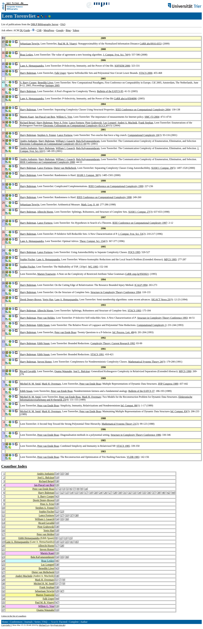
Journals (28, 621)
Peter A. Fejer (61, 122)
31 (125, 492)
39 (57, 485)
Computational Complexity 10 (143, 135)
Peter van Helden (46, 317)
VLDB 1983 (133, 457)
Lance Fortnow (76, 122)
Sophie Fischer (27, 259)
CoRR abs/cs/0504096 (125, 98)
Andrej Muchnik (23, 576)
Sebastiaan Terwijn (29, 43)
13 (67, 492)
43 (57, 496)
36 (67, 473)
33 (134, 492)
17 (86, 492)
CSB (39, 30)
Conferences (16, 621)
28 (115, 492)
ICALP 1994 (140, 285)
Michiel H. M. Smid (30, 383)
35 (62, 473)
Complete (74, 621)
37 (154, 492)
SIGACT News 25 (160, 299)
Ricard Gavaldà (28, 371)
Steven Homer (44, 361)
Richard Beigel (27, 122)
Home (5, 621)
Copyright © (6, 625)
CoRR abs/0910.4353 (150, 43)
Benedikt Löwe (45, 82)
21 (3, 549)
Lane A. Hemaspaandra (32, 65)
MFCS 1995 (170, 259)
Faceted (63, 621)
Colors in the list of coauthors (13, 616)
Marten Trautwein (46, 274)
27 (110, 492)
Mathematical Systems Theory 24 (145, 361)
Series (37, 621)
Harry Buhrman (28, 73)
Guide (27, 30)
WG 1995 (93, 266)
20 (96, 492)
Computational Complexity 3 (151, 325)
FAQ (62, 24)
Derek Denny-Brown (30, 299)
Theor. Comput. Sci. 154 (92, 241)
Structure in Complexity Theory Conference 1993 (162, 317)
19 (91, 492)
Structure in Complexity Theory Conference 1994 (116, 292)
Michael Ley (44, 625)
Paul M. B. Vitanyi (67, 43)
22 (57, 511)
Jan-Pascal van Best (45, 116)
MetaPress (49, 30)
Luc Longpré (109, 122)
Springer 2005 (52, 85)
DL (21, 30)
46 (57, 560)
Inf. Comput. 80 (129, 405)
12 (62, 492)
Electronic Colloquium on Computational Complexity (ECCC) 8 (52, 143)
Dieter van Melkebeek (65, 168)
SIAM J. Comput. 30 (87, 175)
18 (57, 500)
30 (120, 492)
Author (83, 621)
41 (71, 541)
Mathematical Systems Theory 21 (119, 423)
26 (105, 492)
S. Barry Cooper (28, 82)
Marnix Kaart (27, 116)
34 (57, 473)
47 (62, 591)
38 (57, 481)
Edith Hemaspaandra (29, 538)
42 (168, 492)
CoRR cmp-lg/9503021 (137, 274)
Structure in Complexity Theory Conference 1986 (136, 435)
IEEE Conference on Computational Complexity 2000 (47, 162)
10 (57, 477)
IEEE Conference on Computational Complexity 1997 (139, 222)
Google (60, 30)
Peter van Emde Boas (65, 332)
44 (173, 492)
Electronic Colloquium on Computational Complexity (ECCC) (75, 125)
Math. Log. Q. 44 (90, 204)
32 (129, 492)
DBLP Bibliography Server (44, 24)
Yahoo (76, 30)
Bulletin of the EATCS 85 (110, 91)
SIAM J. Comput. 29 (161, 168)
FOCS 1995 (134, 252)
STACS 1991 (97, 354)
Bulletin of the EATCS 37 (141, 391)
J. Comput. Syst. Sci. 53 (130, 234)
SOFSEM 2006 (122, 65)
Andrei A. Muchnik (127, 122)
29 (3, 579)
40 (163, 492)
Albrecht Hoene (45, 211)
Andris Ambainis (28, 141)
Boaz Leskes (26, 54)
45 (76, 541)
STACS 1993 (134, 310)
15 (76, 492)
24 (100, 492)
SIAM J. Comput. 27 (138, 211)
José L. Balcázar (81, 371)
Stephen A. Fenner (46, 135)
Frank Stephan (145, 122)
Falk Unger (60, 73)
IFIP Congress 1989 (168, 383)
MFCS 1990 (185, 371)
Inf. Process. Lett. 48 (122, 332)
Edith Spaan (43, 325)
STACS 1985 (123, 446)
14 (85, 488)
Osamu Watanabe (63, 371)
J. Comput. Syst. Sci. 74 (115, 54)
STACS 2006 (145, 73)
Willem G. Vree (64, 116)
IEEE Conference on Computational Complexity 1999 (115, 186)
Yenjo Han (47, 299)
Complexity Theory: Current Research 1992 (112, 343)
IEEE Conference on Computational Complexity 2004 (143, 109)
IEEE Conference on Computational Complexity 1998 (104, 197)
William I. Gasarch (65, 141)
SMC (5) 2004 (152, 116)
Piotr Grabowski (93, 122)
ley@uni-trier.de (58, 625)
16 (81, 492)
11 (57, 492)
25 (67, 541)
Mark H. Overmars (51, 383)
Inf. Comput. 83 (178, 411)
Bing (68, 30)
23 (62, 511)
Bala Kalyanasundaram (88, 141)
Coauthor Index (14, 466)
